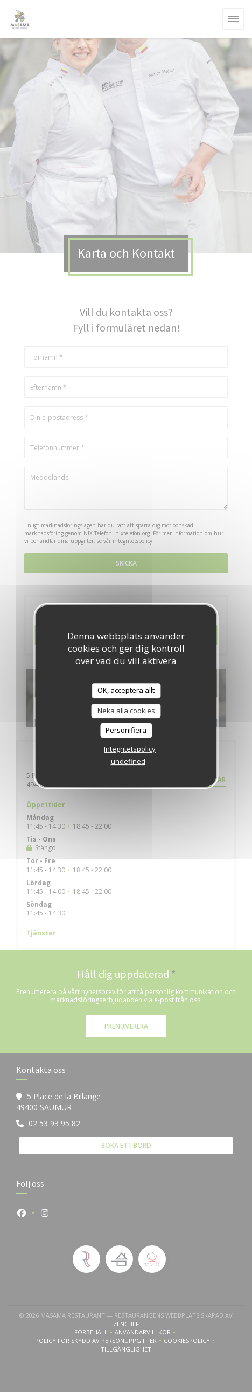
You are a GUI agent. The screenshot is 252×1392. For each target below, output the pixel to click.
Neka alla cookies (126, 710)
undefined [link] (128, 761)
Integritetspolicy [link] (130, 749)
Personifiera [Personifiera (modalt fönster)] (126, 730)
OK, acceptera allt (126, 690)
